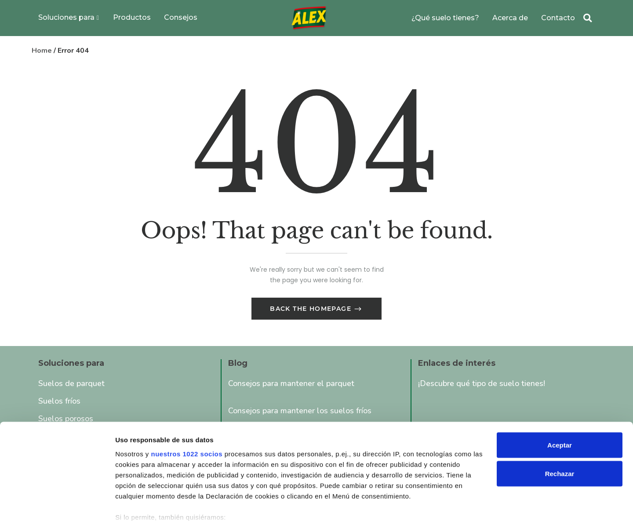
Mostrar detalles (141, 503)
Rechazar (560, 426)
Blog (237, 364)
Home (42, 50)
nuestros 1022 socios (186, 406)
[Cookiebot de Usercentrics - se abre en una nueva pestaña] (56, 503)
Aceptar (559, 397)
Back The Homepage (311, 310)
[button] (587, 18)
